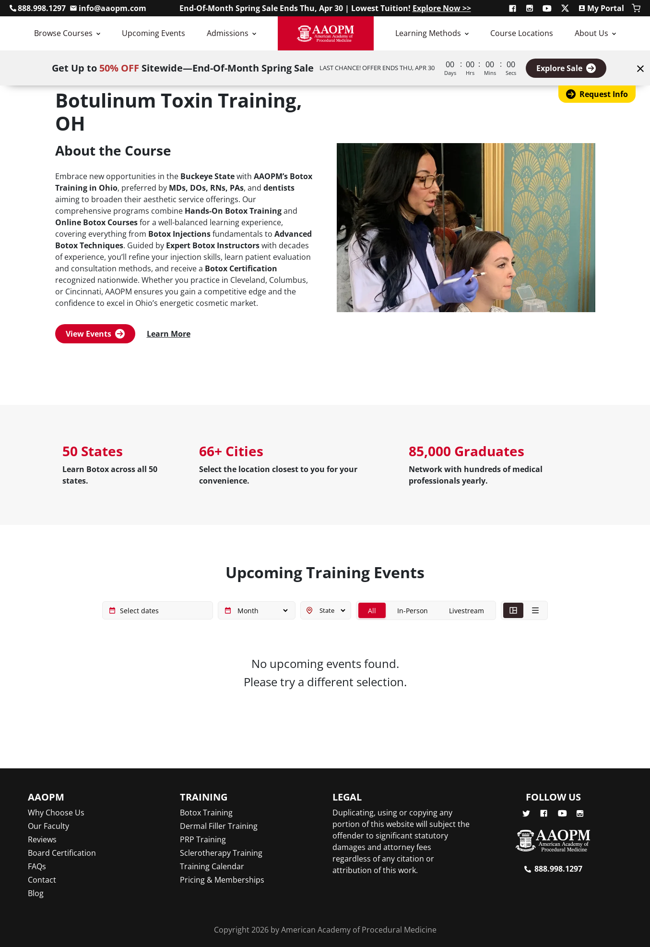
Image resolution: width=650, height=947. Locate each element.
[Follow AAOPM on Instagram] (530, 8)
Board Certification (62, 853)
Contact (42, 879)
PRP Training (203, 839)
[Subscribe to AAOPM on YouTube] (548, 8)
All (372, 610)
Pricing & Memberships (222, 879)
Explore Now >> (442, 8)
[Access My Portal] (601, 8)
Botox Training (206, 812)
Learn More (168, 333)
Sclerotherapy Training (221, 853)
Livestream (466, 610)
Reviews (42, 839)
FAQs (37, 866)
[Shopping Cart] (636, 8)
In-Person (412, 610)
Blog (36, 893)
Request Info (597, 94)
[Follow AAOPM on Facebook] (513, 8)
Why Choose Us (56, 812)
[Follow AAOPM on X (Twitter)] (565, 8)
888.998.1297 (558, 868)
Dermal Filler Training (219, 826)
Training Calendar (212, 866)
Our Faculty (48, 826)
